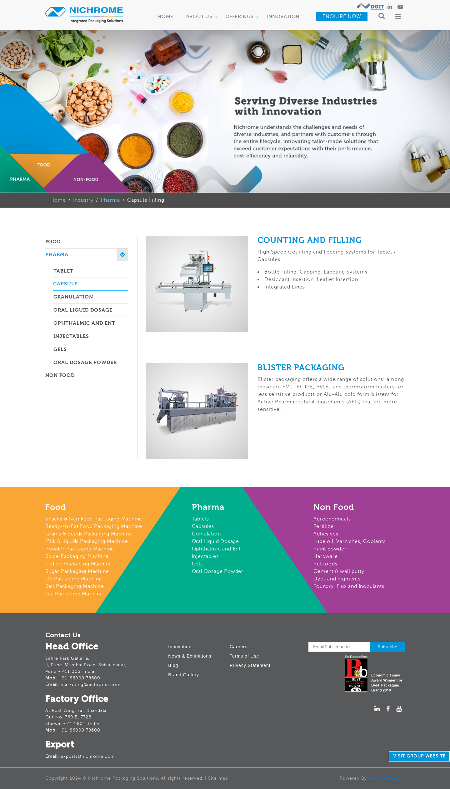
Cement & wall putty (338, 571)
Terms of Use (244, 655)
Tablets (200, 519)
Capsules (203, 526)
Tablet (63, 271)
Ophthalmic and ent (84, 323)
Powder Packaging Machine (79, 549)
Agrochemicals (332, 519)
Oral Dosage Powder (217, 571)
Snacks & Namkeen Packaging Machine (93, 519)
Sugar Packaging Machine (77, 571)
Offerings (243, 18)
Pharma (110, 200)
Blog (173, 665)
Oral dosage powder (85, 362)
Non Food (60, 375)
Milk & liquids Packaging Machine (86, 541)
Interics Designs (386, 778)
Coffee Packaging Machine (78, 564)
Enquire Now (341, 16)
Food (53, 241)
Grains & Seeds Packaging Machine (88, 534)
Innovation (283, 16)
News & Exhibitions (189, 655)
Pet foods (325, 564)
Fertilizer (324, 526)
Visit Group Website (419, 756)
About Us (203, 18)
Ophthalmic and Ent (216, 549)
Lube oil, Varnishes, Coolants (349, 541)
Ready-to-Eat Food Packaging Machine (93, 526)
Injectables (71, 336)
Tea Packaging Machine (74, 594)
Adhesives (325, 534)
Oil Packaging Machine (73, 579)
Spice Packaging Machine (76, 556)
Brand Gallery (183, 674)
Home (165, 16)
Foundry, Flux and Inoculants (348, 586)
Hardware (325, 556)
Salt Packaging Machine (74, 586)
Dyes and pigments (337, 579)
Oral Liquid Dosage (82, 310)
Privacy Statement (250, 665)
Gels (60, 349)
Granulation (73, 297)
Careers (239, 646)
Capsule (65, 284)
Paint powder (330, 549)
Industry (83, 200)
